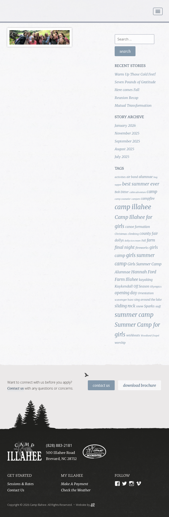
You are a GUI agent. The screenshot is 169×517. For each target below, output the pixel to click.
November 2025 (127, 133)
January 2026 (125, 125)
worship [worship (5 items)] (120, 343)
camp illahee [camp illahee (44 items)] (133, 207)
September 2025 (127, 141)
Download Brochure (139, 385)
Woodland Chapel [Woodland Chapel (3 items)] (150, 335)
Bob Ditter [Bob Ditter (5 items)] (122, 192)
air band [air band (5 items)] (132, 177)
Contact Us (101, 385)
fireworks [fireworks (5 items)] (142, 248)
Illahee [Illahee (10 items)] (132, 279)
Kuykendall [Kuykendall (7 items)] (124, 286)
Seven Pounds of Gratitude (135, 82)
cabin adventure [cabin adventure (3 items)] (137, 192)
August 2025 (124, 149)
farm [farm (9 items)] (151, 240)
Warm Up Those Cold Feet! (135, 74)
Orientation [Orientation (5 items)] (146, 293)
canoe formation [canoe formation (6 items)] (137, 227)
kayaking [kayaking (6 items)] (145, 280)
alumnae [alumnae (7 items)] (146, 177)
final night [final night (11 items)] (125, 247)
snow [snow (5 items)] (139, 306)
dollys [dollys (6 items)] (119, 240)
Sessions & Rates (20, 484)
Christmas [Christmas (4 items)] (121, 233)
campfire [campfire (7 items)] (148, 198)
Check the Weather (75, 490)
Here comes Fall (127, 90)
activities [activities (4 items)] (120, 177)
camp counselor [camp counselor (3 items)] (123, 199)
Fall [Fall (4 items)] (144, 240)
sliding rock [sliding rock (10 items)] (125, 305)
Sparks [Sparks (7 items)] (149, 306)
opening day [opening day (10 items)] (126, 292)
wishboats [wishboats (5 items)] (133, 335)
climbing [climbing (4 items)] (133, 233)
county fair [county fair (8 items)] (149, 233)
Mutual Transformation (133, 105)
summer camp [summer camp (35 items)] (134, 315)
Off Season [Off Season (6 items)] (141, 286)
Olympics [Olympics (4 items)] (155, 286)
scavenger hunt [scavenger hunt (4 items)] (124, 299)
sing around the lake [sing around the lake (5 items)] (148, 300)
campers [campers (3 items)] (135, 199)
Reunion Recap (126, 98)
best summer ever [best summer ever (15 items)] (140, 184)
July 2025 (122, 157)
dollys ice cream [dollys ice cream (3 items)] (133, 240)
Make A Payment (74, 484)
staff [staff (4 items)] (158, 306)
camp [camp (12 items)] (152, 191)
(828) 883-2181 (59, 445)
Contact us (15, 388)
